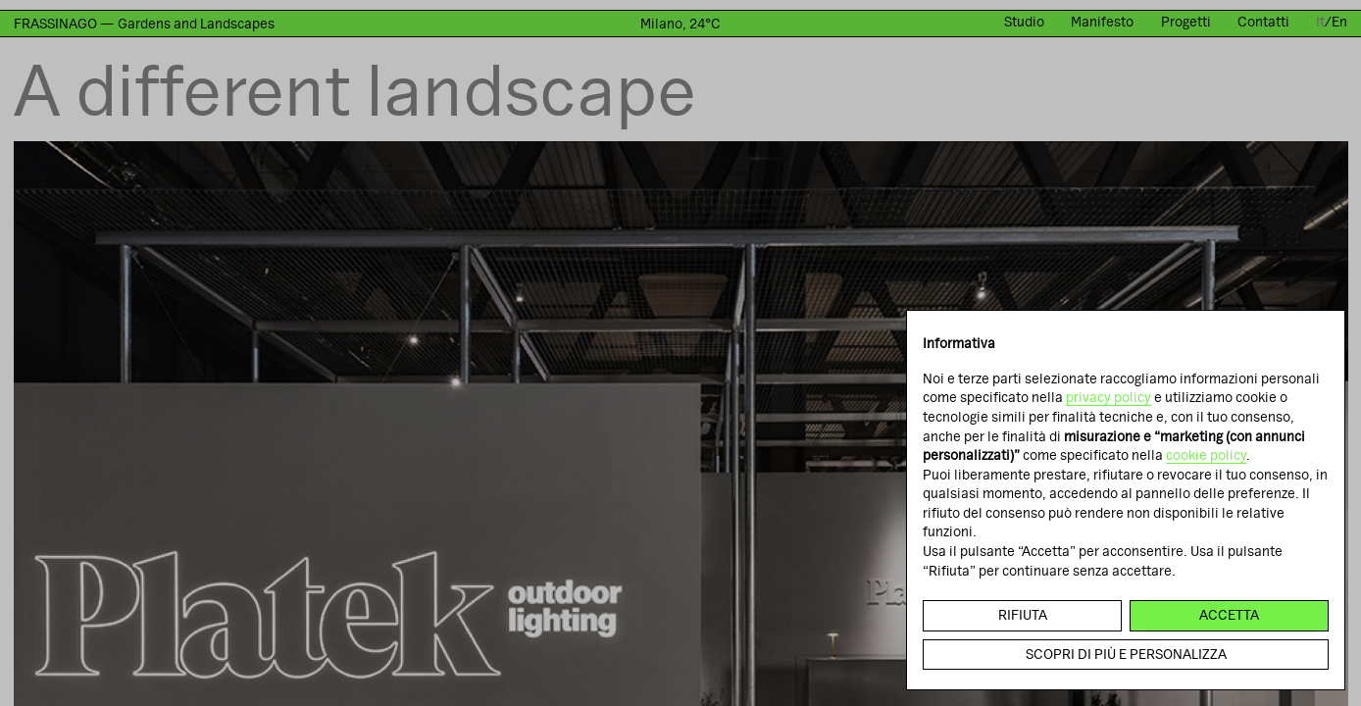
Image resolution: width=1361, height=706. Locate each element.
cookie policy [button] (1206, 455)
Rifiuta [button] (1022, 615)
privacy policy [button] (1108, 397)
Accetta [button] (1229, 615)
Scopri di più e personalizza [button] (1126, 654)
